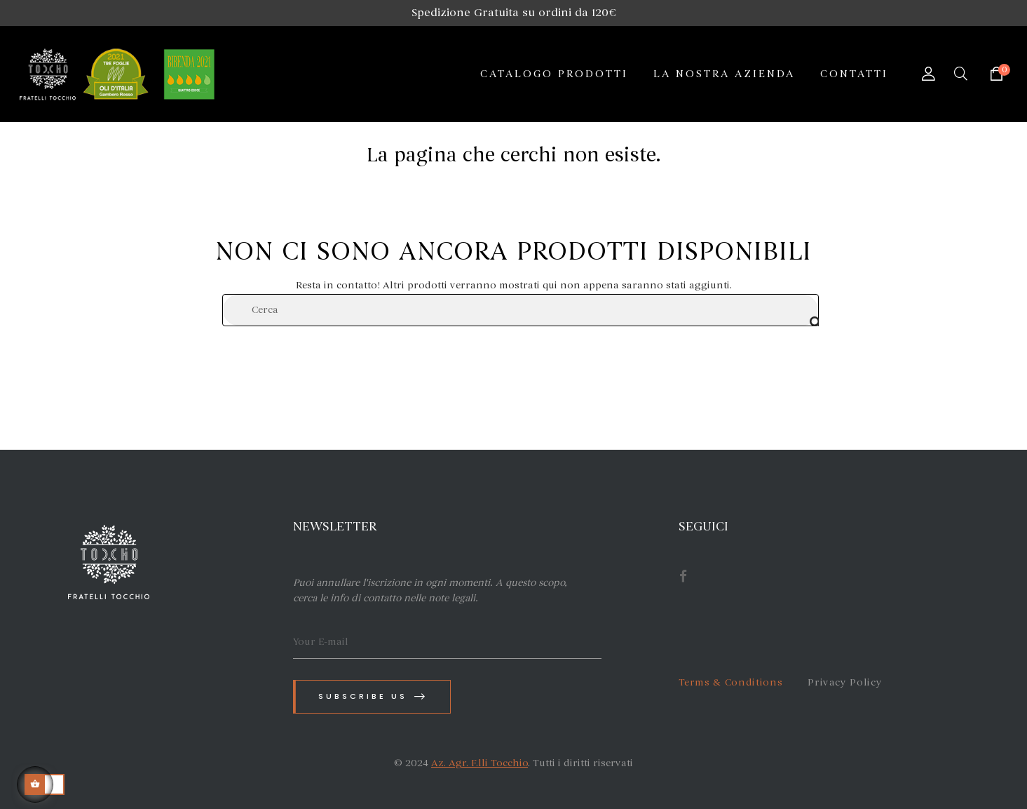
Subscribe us (373, 696)
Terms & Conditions (731, 682)
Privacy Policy (845, 682)
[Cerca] (520, 310)
